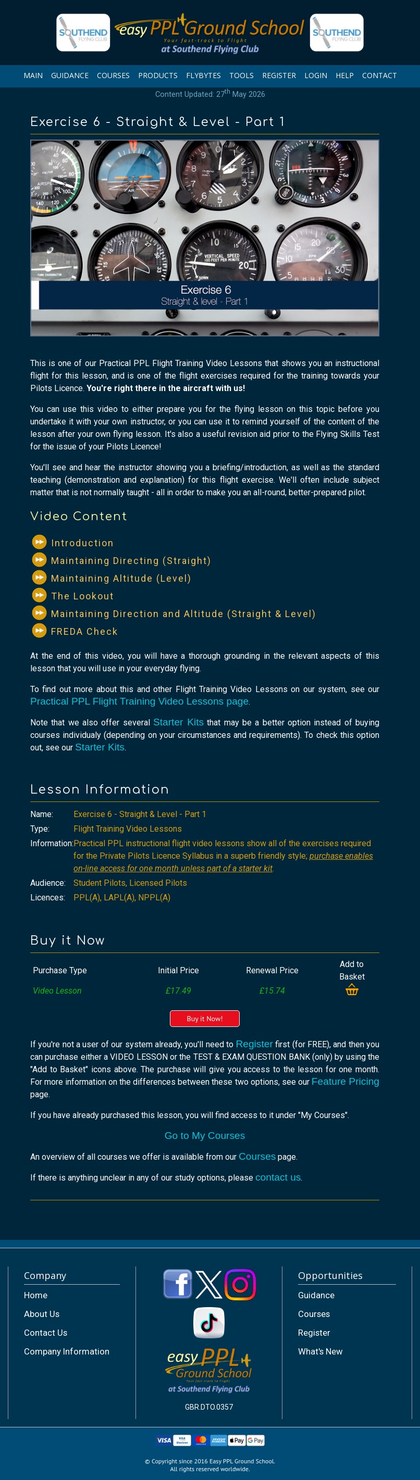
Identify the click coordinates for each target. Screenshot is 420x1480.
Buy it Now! (205, 1018)
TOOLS (241, 75)
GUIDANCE (70, 75)
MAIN (33, 75)
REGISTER (279, 75)
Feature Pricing (345, 1081)
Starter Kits (178, 722)
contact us (278, 1177)
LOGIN (315, 75)
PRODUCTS (158, 75)
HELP (345, 75)
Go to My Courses (205, 1135)
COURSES (113, 75)
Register (254, 1043)
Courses (257, 1156)
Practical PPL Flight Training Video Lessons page (139, 701)
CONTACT (379, 75)
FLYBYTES (203, 75)
